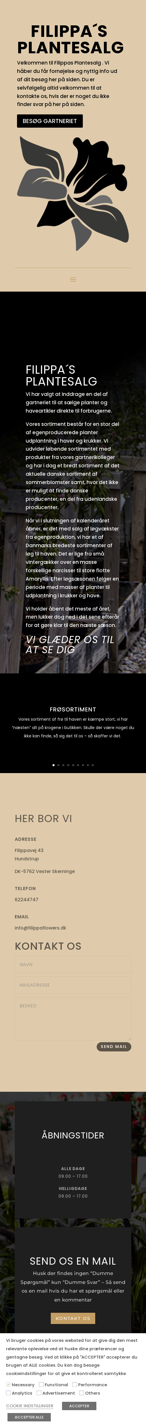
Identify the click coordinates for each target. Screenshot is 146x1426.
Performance (92, 1385)
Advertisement (58, 1393)
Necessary (23, 1385)
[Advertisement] (39, 1393)
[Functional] (41, 1384)
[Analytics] (8, 1393)
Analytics (22, 1393)
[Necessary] (8, 1384)
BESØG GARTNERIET (50, 121)
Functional (56, 1385)
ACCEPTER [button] (79, 1406)
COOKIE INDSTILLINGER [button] (29, 1406)
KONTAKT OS (73, 1318)
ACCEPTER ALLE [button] (29, 1417)
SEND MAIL (114, 1046)
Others (92, 1393)
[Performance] (74, 1384)
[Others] (81, 1393)
